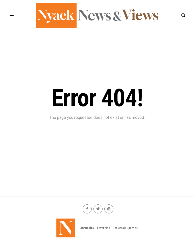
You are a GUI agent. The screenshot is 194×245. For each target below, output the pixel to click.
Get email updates (125, 228)
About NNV (87, 228)
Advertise (103, 228)
